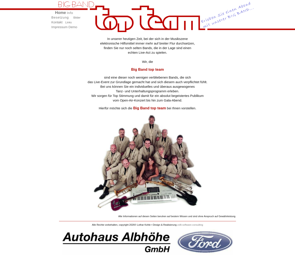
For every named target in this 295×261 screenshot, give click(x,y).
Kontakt (56, 22)
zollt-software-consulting (190, 224)
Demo (72, 27)
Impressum (59, 27)
